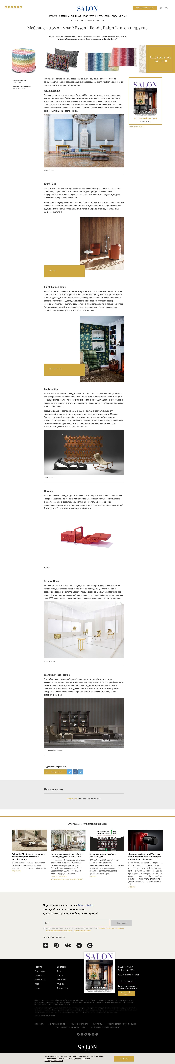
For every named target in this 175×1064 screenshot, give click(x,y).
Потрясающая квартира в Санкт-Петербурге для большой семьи (67, 855)
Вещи (107, 16)
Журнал (123, 16)
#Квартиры (63, 876)
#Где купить (16, 871)
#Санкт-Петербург (76, 879)
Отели (80, 21)
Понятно (124, 1059)
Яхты (73, 21)
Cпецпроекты (63, 988)
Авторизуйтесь (72, 799)
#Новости (93, 876)
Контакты (98, 1024)
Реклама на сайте (57, 1024)
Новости (53, 16)
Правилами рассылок (82, 930)
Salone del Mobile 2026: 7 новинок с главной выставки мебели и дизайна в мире (29, 857)
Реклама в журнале (79, 1024)
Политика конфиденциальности (104, 1027)
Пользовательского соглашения (111, 928)
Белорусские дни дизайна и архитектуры (103, 855)
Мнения (100, 21)
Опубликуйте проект (144, 8)
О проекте (39, 1024)
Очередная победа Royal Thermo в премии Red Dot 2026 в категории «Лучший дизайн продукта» (144, 857)
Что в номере (127, 981)
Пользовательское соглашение (70, 1027)
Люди (114, 16)
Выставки (61, 967)
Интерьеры (64, 16)
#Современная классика (60, 879)
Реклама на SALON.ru (136, 127)
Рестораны (90, 21)
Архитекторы (89, 16)
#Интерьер (54, 876)
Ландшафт (76, 16)
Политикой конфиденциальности (59, 930)
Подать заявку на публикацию (122, 1024)
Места (100, 16)
